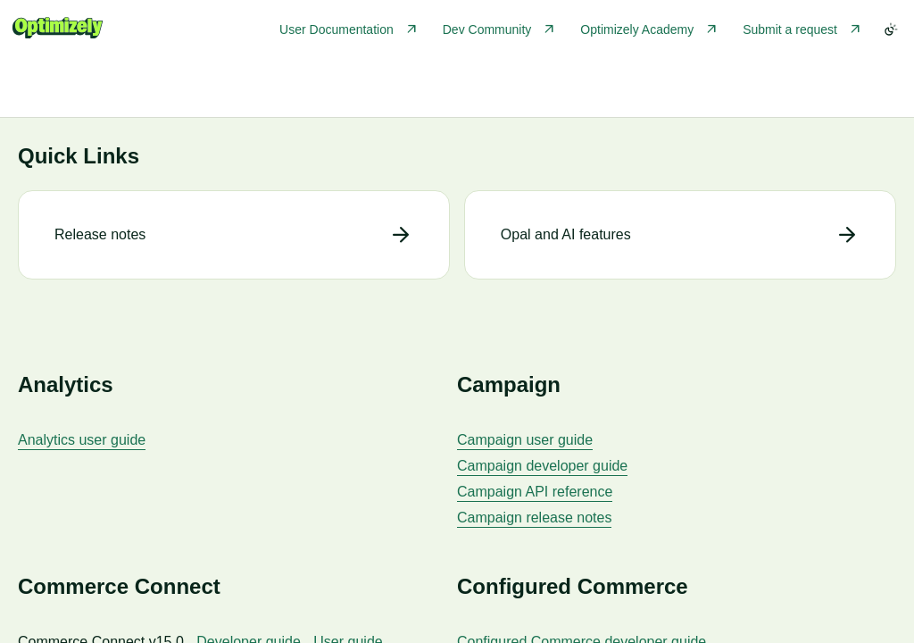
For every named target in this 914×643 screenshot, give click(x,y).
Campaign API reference (534, 491)
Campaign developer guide (542, 465)
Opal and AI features (566, 234)
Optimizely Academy (637, 29)
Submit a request (790, 29)
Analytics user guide (81, 439)
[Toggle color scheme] (891, 29)
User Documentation (336, 29)
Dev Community (487, 29)
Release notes (99, 234)
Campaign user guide (525, 439)
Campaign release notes (534, 517)
